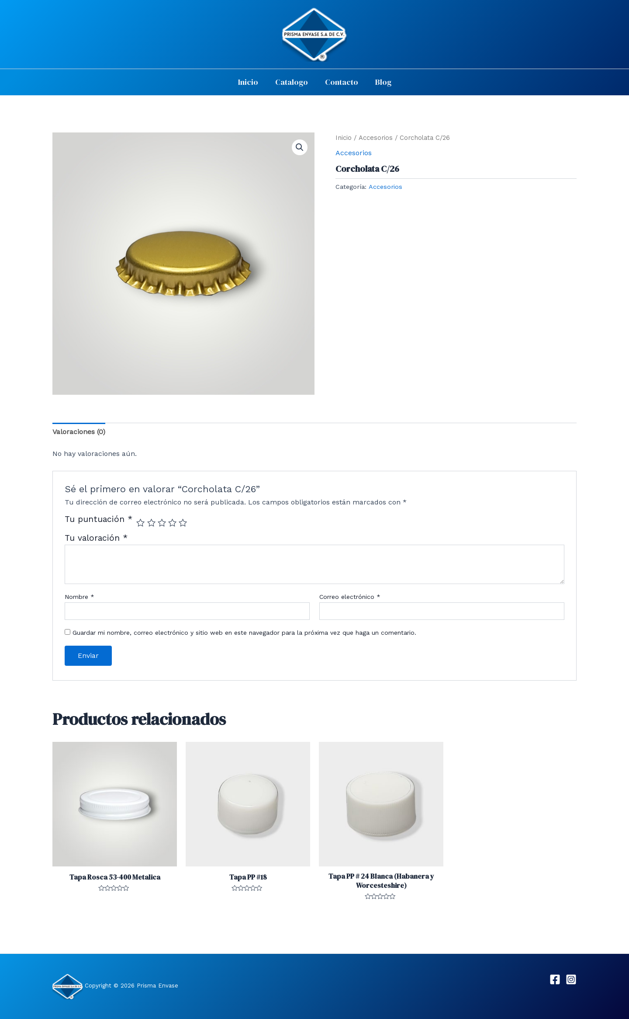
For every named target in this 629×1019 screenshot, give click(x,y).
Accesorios (376, 138)
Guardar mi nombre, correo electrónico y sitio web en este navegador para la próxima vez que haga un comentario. (244, 632)
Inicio (250, 82)
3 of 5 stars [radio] (162, 522)
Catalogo (292, 82)
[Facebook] (555, 979)
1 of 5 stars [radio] (140, 522)
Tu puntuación (98, 519)
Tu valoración (96, 538)
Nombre (79, 596)
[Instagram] (571, 979)
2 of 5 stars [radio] (151, 522)
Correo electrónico (349, 596)
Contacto (340, 82)
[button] (300, 147)
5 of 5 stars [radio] (183, 522)
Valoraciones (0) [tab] (78, 432)
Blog (381, 82)
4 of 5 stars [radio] (172, 522)
